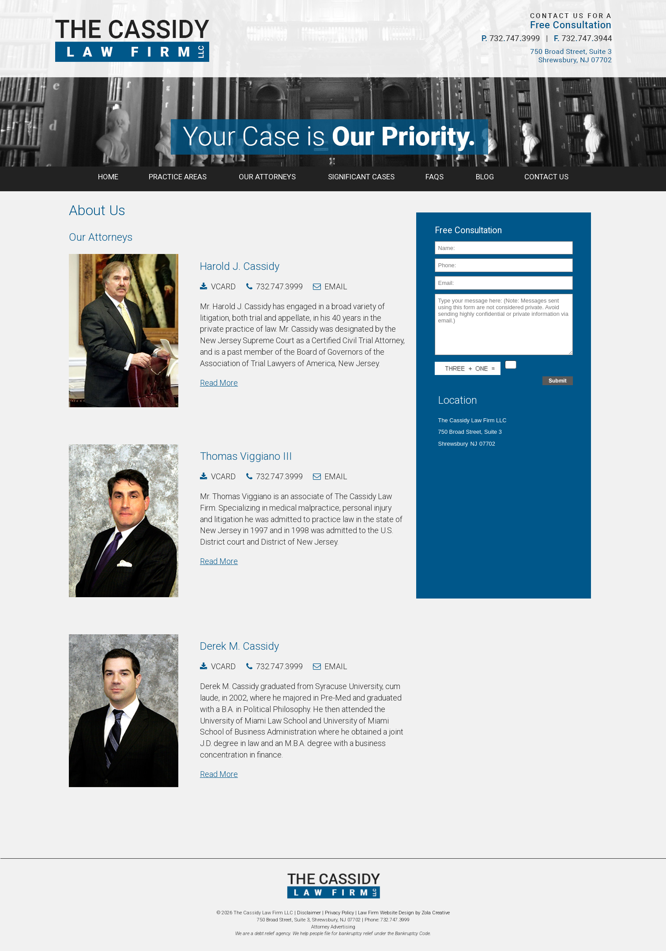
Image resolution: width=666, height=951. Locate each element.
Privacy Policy (339, 913)
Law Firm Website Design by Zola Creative (404, 913)
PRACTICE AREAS (178, 176)
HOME (108, 176)
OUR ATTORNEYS (268, 176)
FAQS (435, 176)
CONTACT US (546, 176)
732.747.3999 (279, 286)
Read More (219, 382)
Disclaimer (309, 913)
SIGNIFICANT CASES (361, 176)
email (335, 286)
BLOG (485, 176)
